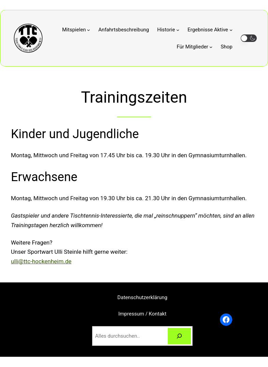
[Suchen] (179, 336)
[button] (249, 38)
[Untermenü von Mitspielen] (76, 29)
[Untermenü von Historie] (168, 29)
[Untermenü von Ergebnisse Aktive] (210, 29)
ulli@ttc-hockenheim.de (41, 261)
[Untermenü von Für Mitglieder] (194, 46)
